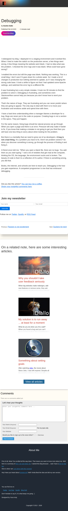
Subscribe (5, 208)
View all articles (34, 381)
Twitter (14, 214)
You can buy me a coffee (31, 184)
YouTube (11, 490)
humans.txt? (24, 472)
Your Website (6, 431)
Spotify (21, 214)
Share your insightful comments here (16, 187)
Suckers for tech (60, 227)
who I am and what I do (23, 464)
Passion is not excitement (18, 227)
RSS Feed (31, 214)
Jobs (31, 368)
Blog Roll (24, 490)
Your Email (9, 428)
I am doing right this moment (22, 469)
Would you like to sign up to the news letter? (23, 435)
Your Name (9, 424)
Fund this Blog (8, 33)
